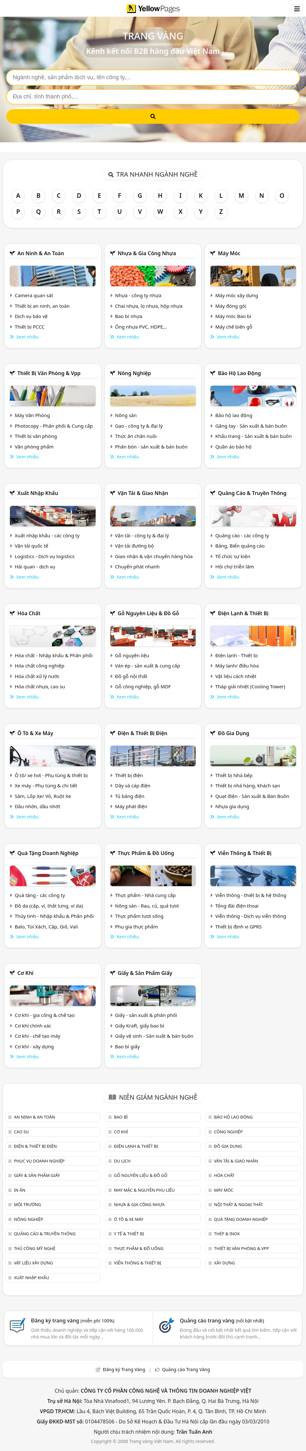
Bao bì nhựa (128, 316)
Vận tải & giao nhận (143, 493)
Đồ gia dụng (233, 733)
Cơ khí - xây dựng (34, 1046)
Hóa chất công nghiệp (39, 665)
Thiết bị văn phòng (36, 436)
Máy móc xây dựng (236, 295)
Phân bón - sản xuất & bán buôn (151, 446)
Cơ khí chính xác (33, 1025)
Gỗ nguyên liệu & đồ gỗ (148, 613)
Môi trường (27, 1204)
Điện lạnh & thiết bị (243, 613)
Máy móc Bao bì (233, 316)
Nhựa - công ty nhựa (138, 295)
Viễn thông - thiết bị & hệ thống (250, 895)
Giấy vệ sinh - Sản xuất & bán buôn (154, 1036)
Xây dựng (224, 1263)
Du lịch (122, 1161)
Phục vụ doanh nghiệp (39, 1161)
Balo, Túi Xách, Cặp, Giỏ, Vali (46, 926)
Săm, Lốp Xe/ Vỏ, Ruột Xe (43, 796)
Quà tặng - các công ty (40, 895)
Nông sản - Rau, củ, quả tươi (147, 905)
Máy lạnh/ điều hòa (237, 665)
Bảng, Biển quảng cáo (240, 545)
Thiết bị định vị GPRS (238, 926)
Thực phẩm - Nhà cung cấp (145, 895)
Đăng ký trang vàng (73, 1320)
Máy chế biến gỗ (233, 326)
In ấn (19, 1190)
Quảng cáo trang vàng (222, 1320)
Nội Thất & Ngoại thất (238, 1204)
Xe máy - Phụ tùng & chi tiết (46, 785)
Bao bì (121, 1117)
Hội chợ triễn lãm (234, 566)
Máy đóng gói (230, 306)
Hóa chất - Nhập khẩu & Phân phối (54, 655)
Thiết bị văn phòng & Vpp (49, 373)
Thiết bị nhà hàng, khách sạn (247, 785)
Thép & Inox (227, 1234)
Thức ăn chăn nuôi (136, 436)
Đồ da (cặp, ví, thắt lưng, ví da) (49, 905)
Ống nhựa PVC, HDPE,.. (141, 326)
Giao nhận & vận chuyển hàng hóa (154, 556)
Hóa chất (28, 613)
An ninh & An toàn (40, 253)
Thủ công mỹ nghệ (34, 1248)
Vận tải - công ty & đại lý (142, 535)
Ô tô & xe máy (35, 733)
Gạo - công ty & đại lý (139, 426)
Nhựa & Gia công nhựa (147, 253)
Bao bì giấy (127, 1046)
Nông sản (126, 415)
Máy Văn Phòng (32, 415)
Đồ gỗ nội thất (131, 676)
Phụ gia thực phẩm (136, 926)
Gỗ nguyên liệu (132, 655)
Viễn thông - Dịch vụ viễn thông (250, 916)
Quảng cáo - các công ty (242, 535)
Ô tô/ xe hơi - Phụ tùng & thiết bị (51, 775)
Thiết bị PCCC (30, 326)
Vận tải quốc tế (31, 545)
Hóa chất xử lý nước (37, 676)
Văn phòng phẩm (34, 446)
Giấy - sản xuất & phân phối (146, 1015)
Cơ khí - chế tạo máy (37, 1036)
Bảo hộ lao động (239, 373)
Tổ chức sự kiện (232, 556)
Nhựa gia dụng (232, 806)
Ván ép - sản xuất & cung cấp (147, 665)
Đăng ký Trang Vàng (124, 1369)
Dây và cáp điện (132, 785)
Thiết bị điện (129, 775)
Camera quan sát (34, 295)
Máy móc (229, 253)
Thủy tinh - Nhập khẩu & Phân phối (54, 916)
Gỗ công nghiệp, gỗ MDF (143, 686)
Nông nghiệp (134, 373)
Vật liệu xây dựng (33, 1263)
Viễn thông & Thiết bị (244, 853)
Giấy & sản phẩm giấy (145, 973)
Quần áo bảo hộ (233, 446)
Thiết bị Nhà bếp (233, 775)
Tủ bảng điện (130, 796)
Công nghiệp (228, 1132)
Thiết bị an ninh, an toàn (42, 306)
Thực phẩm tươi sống (139, 916)
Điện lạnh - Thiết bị (236, 655)
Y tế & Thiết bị (129, 1234)
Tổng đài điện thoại (237, 905)
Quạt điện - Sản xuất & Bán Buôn (252, 796)
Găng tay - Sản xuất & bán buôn (251, 426)
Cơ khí (25, 973)
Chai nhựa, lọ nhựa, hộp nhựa (149, 306)
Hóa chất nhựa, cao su (40, 686)
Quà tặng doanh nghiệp (47, 853)
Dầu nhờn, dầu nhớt (37, 806)
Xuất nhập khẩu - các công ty (47, 535)
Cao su (21, 1132)
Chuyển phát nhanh (137, 566)
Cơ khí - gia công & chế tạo (45, 1015)
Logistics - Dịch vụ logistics (44, 556)
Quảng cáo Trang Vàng (186, 1369)
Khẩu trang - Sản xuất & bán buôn (253, 436)
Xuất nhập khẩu (37, 493)
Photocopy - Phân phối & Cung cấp (54, 426)
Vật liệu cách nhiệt (235, 676)
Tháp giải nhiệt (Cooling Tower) (250, 686)
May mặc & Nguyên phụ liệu (144, 1190)
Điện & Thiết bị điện (142, 733)
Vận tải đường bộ (134, 545)
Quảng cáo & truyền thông (252, 493)
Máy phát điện (131, 806)
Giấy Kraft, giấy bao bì (140, 1025)
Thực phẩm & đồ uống (146, 853)
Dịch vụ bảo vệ (31, 316)
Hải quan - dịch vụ (35, 566)
